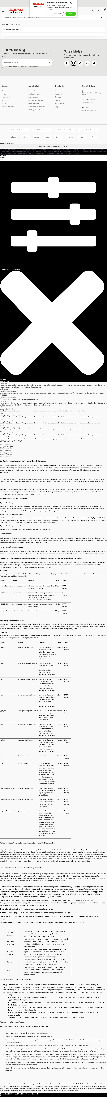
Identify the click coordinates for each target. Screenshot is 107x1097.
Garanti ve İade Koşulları (36, 100)
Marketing (3, 401)
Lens (3, 100)
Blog (56, 107)
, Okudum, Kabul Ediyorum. (20, 67)
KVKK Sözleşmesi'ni (11, 66)
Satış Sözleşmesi (33, 97)
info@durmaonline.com (89, 110)
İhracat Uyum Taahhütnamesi (37, 107)
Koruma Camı (6, 97)
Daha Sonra (57, 14)
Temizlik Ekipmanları (8, 107)
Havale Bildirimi (59, 103)
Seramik (4, 94)
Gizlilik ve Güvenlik (34, 103)
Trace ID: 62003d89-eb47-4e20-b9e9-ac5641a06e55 (19, 1094)
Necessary (4, 383)
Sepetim (57, 100)
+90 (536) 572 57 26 (88, 102)
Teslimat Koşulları (34, 91)
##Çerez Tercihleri (7, 143)
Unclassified (4, 437)
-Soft (40, 146)
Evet (70, 14)
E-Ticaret (46, 146)
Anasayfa (5, 24)
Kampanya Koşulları (34, 110)
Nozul (3, 91)
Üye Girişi (58, 97)
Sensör (4, 103)
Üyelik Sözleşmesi (34, 94)
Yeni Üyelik (58, 94)
